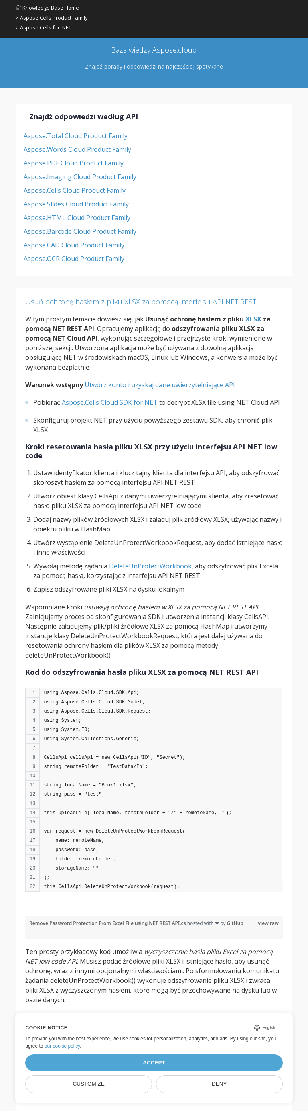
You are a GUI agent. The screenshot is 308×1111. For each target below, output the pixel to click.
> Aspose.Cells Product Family (52, 17)
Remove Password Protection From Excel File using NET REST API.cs (108, 923)
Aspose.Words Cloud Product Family (77, 149)
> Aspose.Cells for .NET (43, 27)
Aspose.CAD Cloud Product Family (74, 245)
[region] (154, 794)
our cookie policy (62, 1046)
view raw (268, 923)
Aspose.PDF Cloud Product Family (74, 163)
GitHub (235, 923)
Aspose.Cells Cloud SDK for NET (110, 402)
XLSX (253, 319)
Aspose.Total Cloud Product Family (76, 135)
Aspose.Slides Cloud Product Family (76, 204)
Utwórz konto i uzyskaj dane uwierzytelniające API (160, 384)
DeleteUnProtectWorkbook (150, 566)
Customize (89, 1084)
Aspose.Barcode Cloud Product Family (80, 231)
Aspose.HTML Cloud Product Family (77, 217)
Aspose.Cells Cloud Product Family (75, 190)
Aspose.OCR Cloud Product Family (74, 258)
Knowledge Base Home (47, 7)
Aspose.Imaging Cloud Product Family (80, 176)
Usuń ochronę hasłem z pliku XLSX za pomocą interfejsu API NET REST (140, 301)
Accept (154, 1063)
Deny (219, 1084)
